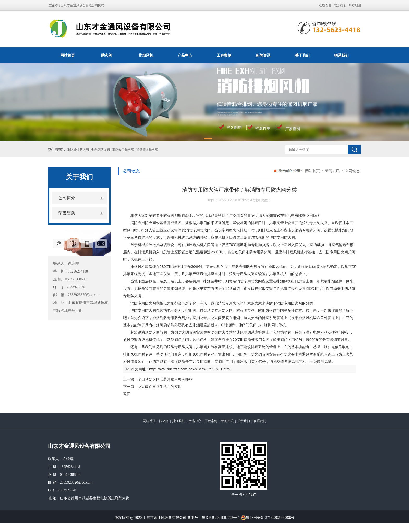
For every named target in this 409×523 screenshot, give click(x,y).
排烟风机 (146, 55)
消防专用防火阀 (161, 215)
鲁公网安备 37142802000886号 (267, 517)
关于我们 (302, 55)
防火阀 (106, 55)
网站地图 (354, 5)
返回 (126, 394)
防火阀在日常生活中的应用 (160, 386)
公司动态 (352, 171)
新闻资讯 (263, 55)
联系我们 (340, 5)
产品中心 (185, 55)
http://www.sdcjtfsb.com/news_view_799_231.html (189, 369)
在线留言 (325, 5)
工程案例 (224, 55)
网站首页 (67, 55)
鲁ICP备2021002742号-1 (221, 518)
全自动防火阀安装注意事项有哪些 (165, 379)
